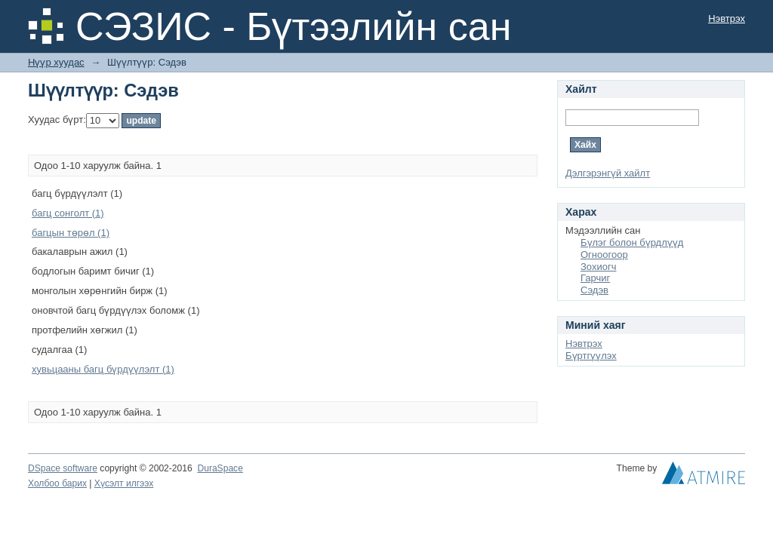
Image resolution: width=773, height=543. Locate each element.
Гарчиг (595, 278)
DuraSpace (219, 468)
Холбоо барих (57, 483)
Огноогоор (604, 254)
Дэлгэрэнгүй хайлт (607, 173)
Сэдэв (594, 290)
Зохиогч (598, 266)
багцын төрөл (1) (70, 232)
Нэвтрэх (726, 18)
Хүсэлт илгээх (124, 483)
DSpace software (62, 468)
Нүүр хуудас (56, 62)
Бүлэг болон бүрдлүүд (632, 242)
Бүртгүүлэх (591, 355)
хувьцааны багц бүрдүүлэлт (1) (103, 369)
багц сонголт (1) (68, 213)
